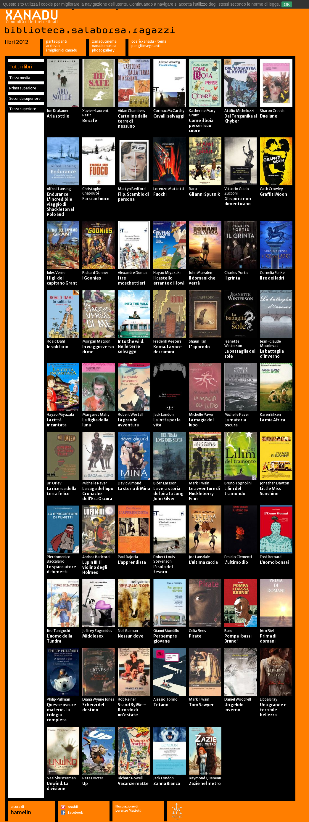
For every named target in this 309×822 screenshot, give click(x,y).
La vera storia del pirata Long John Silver (168, 493)
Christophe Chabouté (91, 191)
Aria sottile (58, 116)
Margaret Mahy (96, 414)
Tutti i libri (20, 67)
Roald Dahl (56, 341)
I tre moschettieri (131, 281)
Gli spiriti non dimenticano (237, 201)
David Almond (129, 483)
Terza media (19, 78)
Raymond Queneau (205, 778)
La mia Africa (272, 420)
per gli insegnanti (145, 46)
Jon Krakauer (58, 110)
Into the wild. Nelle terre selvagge (131, 346)
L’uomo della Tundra (59, 639)
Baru (193, 189)
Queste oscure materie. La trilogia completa (61, 712)
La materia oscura (235, 423)
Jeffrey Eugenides (97, 630)
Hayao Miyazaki (167, 272)
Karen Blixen (270, 414)
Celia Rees (197, 630)
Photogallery (103, 50)
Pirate (195, 636)
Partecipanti (56, 41)
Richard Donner (95, 272)
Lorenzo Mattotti (168, 189)
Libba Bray (268, 699)
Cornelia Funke (272, 272)
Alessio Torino (165, 699)
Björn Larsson (164, 483)
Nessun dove (131, 636)
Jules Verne (56, 272)
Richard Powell (130, 778)
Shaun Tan (197, 341)
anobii (73, 807)
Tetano (160, 704)
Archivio (53, 46)
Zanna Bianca (166, 783)
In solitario (57, 346)
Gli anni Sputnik (204, 194)
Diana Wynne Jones (98, 699)
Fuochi (160, 194)
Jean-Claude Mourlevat (270, 343)
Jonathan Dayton (274, 483)
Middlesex (93, 636)
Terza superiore (22, 109)
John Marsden (200, 272)
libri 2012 (16, 41)
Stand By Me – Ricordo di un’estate (132, 709)
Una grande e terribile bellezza (273, 709)
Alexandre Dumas (132, 272)
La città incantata (57, 423)
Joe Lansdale (199, 557)
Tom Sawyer (201, 704)
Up (85, 783)
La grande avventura (128, 423)
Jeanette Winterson (233, 343)
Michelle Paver (201, 414)
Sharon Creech (272, 110)
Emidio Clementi (238, 557)
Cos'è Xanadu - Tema (148, 41)
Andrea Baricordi (96, 557)
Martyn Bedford (132, 189)
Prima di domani (268, 639)
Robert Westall (130, 414)
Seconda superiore (25, 98)
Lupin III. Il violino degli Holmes (94, 567)
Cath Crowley (271, 189)
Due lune (268, 116)
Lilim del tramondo (234, 491)
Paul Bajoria (128, 557)
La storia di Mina (134, 488)
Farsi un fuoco (96, 198)
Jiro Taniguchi (58, 630)
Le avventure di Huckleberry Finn (204, 493)
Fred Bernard (270, 557)
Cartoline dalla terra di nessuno (132, 121)
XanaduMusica (104, 46)
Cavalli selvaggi (168, 116)
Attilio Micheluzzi (239, 110)
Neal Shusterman (61, 778)
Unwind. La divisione (57, 786)
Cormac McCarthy (168, 110)
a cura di (21, 810)
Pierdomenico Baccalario (58, 559)
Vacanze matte (133, 783)
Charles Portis (236, 272)
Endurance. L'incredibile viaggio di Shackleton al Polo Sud (60, 204)
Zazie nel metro (205, 783)
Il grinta (232, 278)
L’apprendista (132, 562)
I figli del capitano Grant (62, 281)
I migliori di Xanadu (61, 50)
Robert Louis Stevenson (164, 559)
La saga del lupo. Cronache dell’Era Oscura (98, 493)
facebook (75, 812)
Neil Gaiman (128, 630)
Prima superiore (22, 88)
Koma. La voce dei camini (167, 349)
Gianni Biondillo (166, 630)
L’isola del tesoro (163, 569)
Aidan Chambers (131, 110)
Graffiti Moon (273, 194)
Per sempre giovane (165, 639)
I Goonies (91, 278)
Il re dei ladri (272, 278)
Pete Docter (92, 778)
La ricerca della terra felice (61, 491)
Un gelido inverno (234, 707)
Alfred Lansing (59, 189)
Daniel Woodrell (237, 699)
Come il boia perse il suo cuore (201, 125)
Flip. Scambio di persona (133, 197)
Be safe (89, 120)
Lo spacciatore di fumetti (61, 569)
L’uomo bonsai (274, 562)
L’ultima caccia (203, 562)
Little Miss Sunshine (270, 491)
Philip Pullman (58, 699)
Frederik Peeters (167, 341)
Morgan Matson (96, 341)
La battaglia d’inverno (272, 354)
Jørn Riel (267, 630)
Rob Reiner (127, 699)
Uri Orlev (54, 483)
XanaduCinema (104, 41)
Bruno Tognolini (238, 483)
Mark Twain (199, 483)
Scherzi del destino (93, 707)
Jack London (163, 414)
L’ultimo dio (236, 562)
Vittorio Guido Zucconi (236, 191)
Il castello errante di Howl (168, 281)
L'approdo (199, 346)
